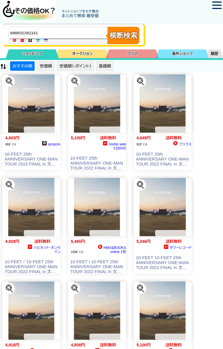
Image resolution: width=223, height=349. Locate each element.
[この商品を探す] (9, 81)
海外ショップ (182, 53)
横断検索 (123, 35)
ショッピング (32, 53)
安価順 (46, 66)
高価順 (105, 66)
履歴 (214, 53)
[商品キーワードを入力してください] (59, 33)
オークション (82, 53)
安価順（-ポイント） (75, 66)
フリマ (132, 53)
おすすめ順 (22, 66)
